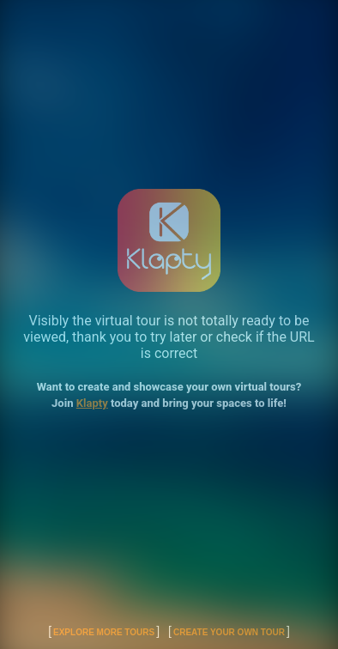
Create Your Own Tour (229, 632)
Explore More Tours (103, 632)
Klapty (92, 403)
